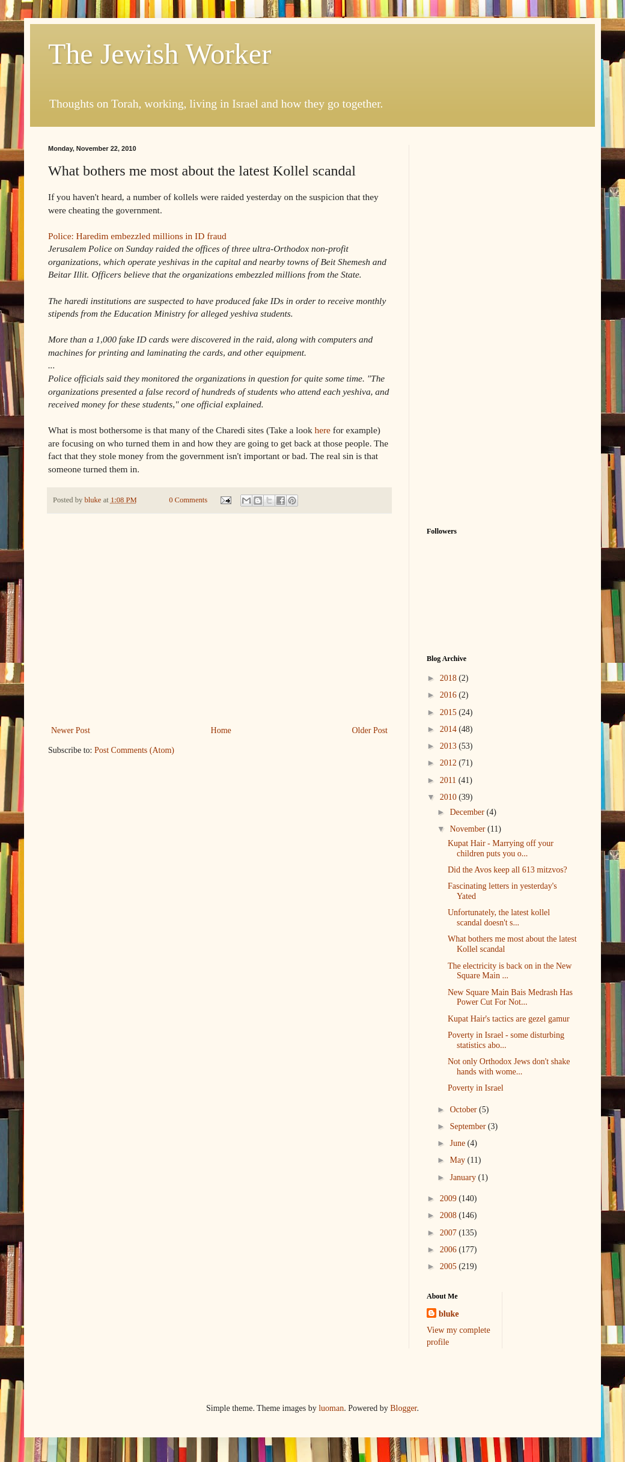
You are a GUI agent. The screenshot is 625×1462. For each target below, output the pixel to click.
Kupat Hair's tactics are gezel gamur (509, 1018)
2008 (449, 1215)
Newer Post (70, 730)
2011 (449, 780)
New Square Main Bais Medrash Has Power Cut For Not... (510, 997)
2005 (449, 1266)
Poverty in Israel (476, 1087)
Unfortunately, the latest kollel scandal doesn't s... (499, 917)
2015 (449, 712)
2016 (449, 694)
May (458, 1160)
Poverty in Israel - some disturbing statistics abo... (506, 1040)
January (464, 1177)
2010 (449, 797)
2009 (449, 1198)
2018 (449, 678)
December (468, 812)
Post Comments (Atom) (134, 750)
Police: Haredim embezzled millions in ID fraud (137, 236)
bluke (449, 1313)
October (464, 1109)
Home (221, 730)
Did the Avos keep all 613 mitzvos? (507, 869)
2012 (449, 762)
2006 (449, 1249)
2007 (449, 1232)
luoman (331, 1408)
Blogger (403, 1408)
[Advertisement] (219, 633)
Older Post (370, 730)
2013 (449, 746)
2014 (449, 729)
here (322, 430)
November (468, 828)
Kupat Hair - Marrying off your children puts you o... (500, 848)
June (458, 1143)
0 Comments (188, 500)
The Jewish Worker (159, 54)
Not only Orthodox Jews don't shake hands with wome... (509, 1066)
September (468, 1126)
